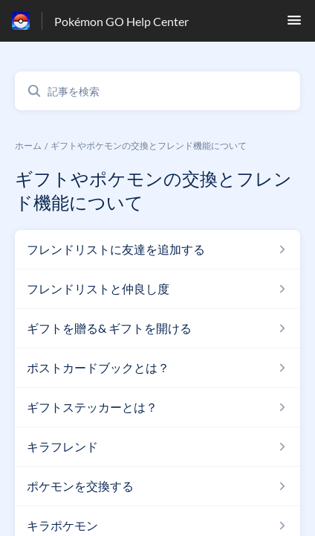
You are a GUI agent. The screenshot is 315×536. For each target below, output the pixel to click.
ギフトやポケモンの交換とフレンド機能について (149, 145)
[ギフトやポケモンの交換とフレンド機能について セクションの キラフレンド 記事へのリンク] (157, 447)
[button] (294, 24)
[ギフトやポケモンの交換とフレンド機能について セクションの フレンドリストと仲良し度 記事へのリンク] (157, 289)
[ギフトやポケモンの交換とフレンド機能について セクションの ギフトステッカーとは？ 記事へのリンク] (157, 407)
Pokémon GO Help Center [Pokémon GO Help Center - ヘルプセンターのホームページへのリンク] (121, 21)
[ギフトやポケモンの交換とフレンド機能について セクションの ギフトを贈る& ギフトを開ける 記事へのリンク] (157, 328)
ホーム (28, 145)
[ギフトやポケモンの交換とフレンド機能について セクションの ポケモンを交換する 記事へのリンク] (157, 486)
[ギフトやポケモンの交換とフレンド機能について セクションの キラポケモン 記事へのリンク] (157, 526)
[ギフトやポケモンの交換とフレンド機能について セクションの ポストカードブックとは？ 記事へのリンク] (157, 368)
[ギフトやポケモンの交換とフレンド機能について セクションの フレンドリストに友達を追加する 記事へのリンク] (157, 249)
